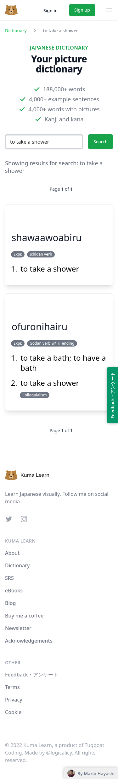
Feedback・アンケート (31, 674)
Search (100, 142)
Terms (12, 687)
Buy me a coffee (24, 615)
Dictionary (16, 31)
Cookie (13, 712)
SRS (9, 578)
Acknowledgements (28, 640)
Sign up (82, 10)
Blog (10, 603)
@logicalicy (59, 752)
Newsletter (18, 628)
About (12, 552)
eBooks (14, 590)
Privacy (13, 699)
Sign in (50, 10)
